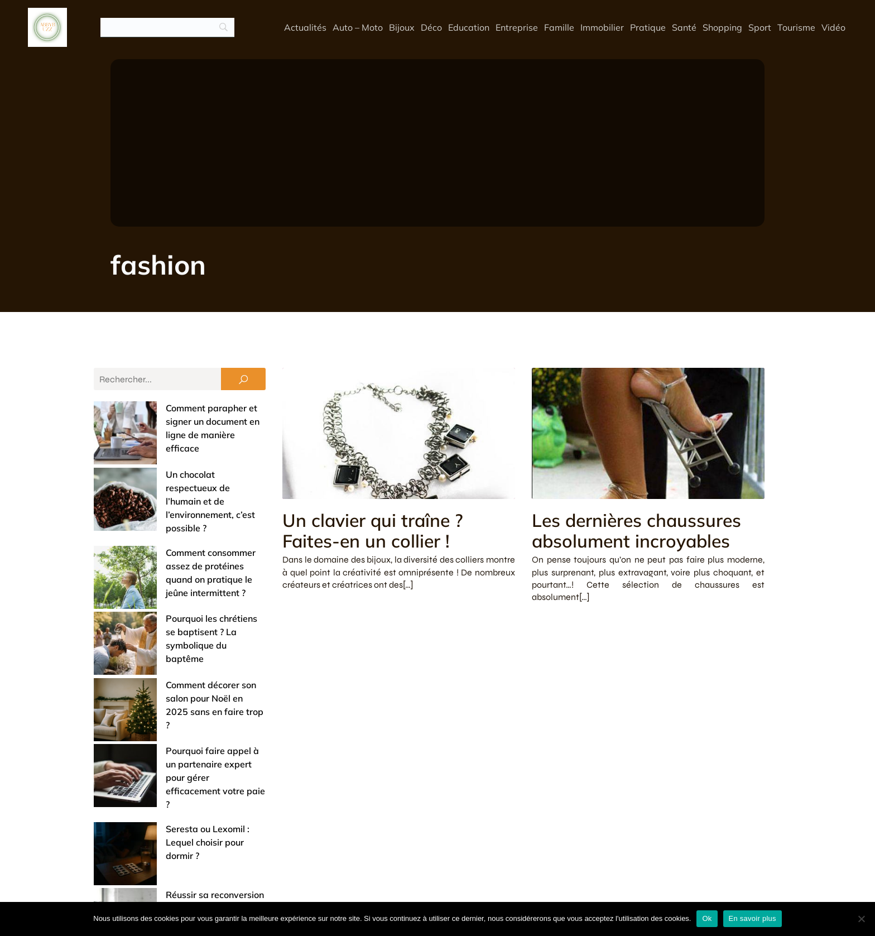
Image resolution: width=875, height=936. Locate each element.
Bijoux (402, 27)
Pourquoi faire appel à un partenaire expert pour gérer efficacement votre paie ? (174, 626)
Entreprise (517, 27)
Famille (559, 27)
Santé (684, 27)
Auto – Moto (358, 27)
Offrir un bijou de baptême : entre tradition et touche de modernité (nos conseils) (170, 791)
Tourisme (796, 27)
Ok (706, 918)
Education (468, 27)
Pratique (648, 27)
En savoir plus (752, 918)
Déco (431, 27)
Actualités (305, 27)
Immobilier (602, 27)
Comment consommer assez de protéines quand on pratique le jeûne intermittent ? (170, 498)
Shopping (722, 27)
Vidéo (833, 27)
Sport (759, 27)
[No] (861, 918)
